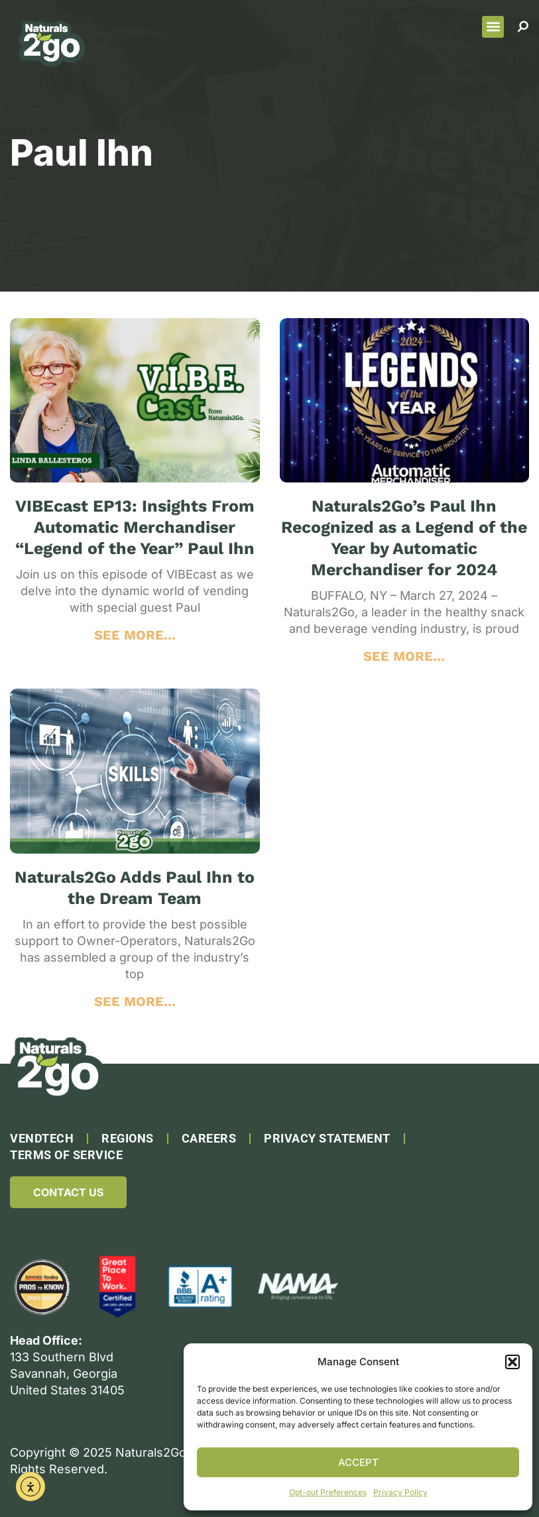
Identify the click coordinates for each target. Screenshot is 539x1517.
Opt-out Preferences (328, 1492)
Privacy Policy (400, 1492)
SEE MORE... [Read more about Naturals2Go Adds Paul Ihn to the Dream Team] (135, 1001)
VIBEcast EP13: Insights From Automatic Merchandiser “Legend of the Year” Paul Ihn (135, 527)
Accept (358, 1462)
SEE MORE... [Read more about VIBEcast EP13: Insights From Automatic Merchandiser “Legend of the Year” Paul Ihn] (135, 635)
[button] (512, 1362)
